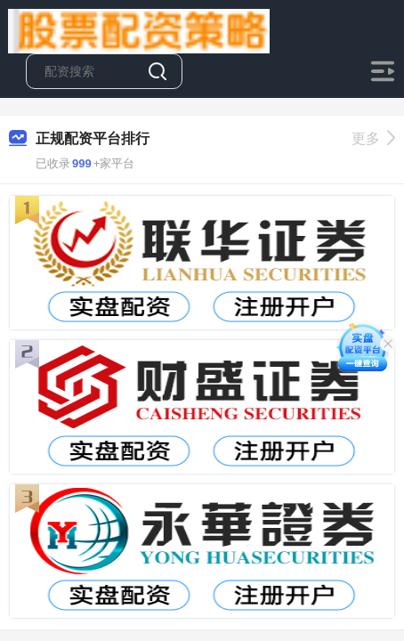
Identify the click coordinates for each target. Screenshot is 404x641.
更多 (373, 138)
